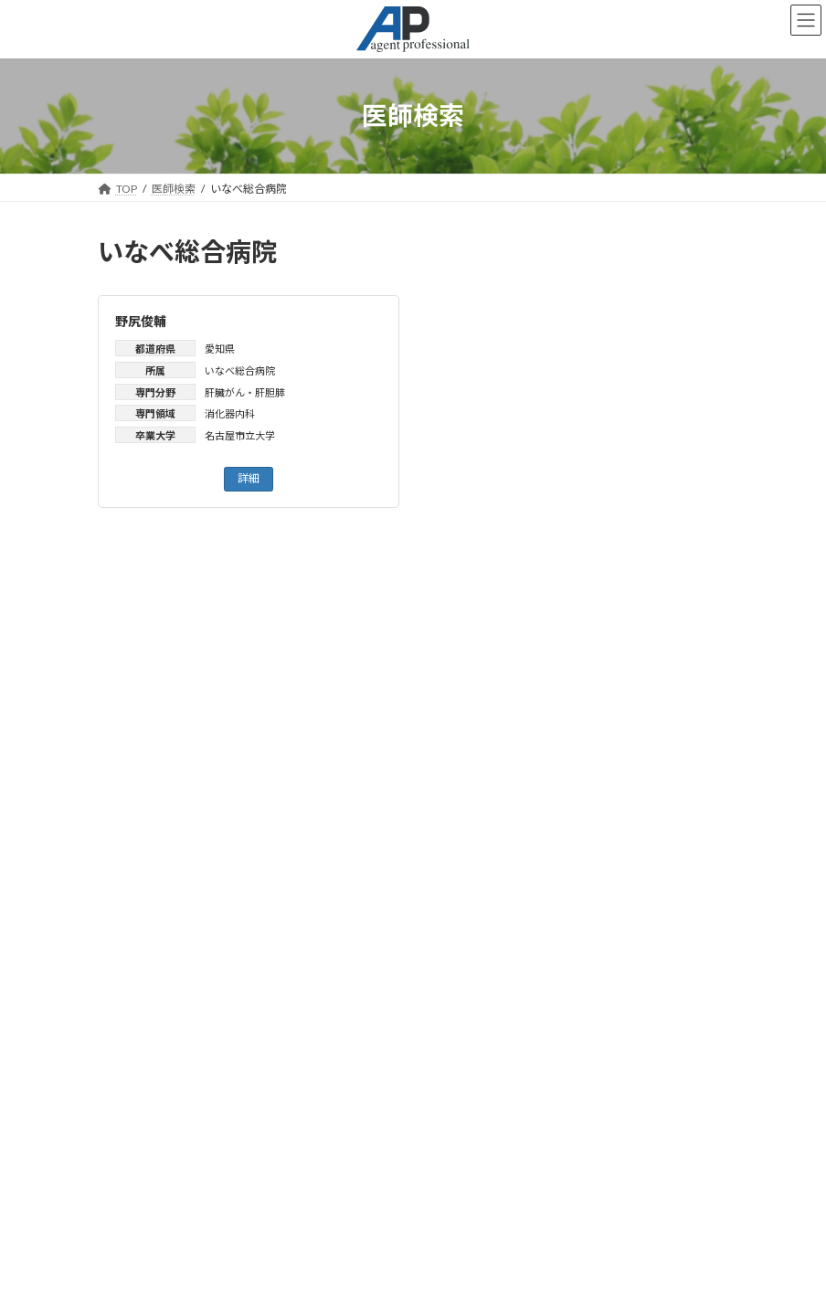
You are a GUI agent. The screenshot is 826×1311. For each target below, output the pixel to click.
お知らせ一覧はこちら (413, 874)
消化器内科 (230, 413)
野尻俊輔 (140, 321)
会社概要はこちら (156, 1220)
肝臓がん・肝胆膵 (245, 392)
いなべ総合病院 (240, 370)
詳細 (248, 478)
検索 (413, 799)
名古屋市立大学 (240, 435)
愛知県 (220, 348)
